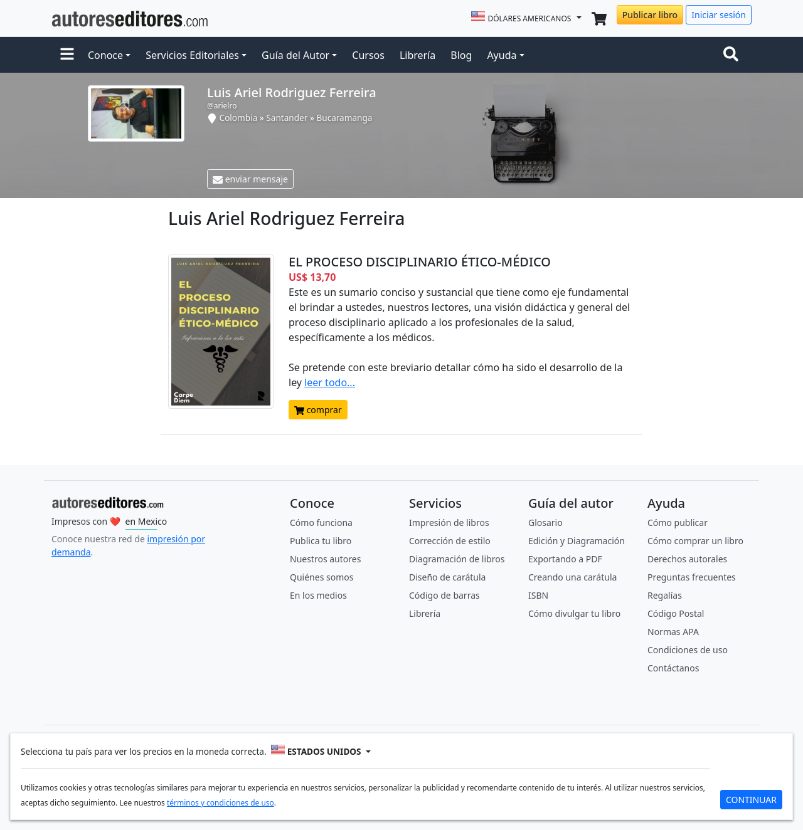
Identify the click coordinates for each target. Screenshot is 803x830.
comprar (318, 410)
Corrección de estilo (450, 541)
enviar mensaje (250, 179)
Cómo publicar (677, 522)
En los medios (318, 595)
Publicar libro (650, 15)
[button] (67, 55)
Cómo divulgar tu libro (574, 613)
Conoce (105, 55)
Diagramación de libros (456, 559)
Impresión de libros (449, 522)
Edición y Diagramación (576, 541)
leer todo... (329, 382)
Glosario (545, 522)
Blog (461, 55)
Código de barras (444, 595)
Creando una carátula (572, 577)
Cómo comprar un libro (695, 541)
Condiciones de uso (687, 650)
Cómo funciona (321, 522)
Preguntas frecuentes (691, 577)
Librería (417, 55)
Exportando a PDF (565, 559)
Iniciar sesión (718, 15)
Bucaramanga (344, 117)
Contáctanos (673, 668)
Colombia (239, 117)
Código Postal (675, 613)
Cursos (368, 55)
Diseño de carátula (447, 577)
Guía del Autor (295, 55)
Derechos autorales (687, 559)
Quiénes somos (321, 577)
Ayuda (501, 55)
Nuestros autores (325, 559)
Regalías (664, 595)
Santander (286, 117)
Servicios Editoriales (192, 55)
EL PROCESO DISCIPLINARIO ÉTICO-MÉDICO (420, 261)
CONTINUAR (751, 800)
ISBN (538, 595)
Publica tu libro (320, 541)
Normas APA (673, 632)
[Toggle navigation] (733, 55)
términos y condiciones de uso (220, 802)
